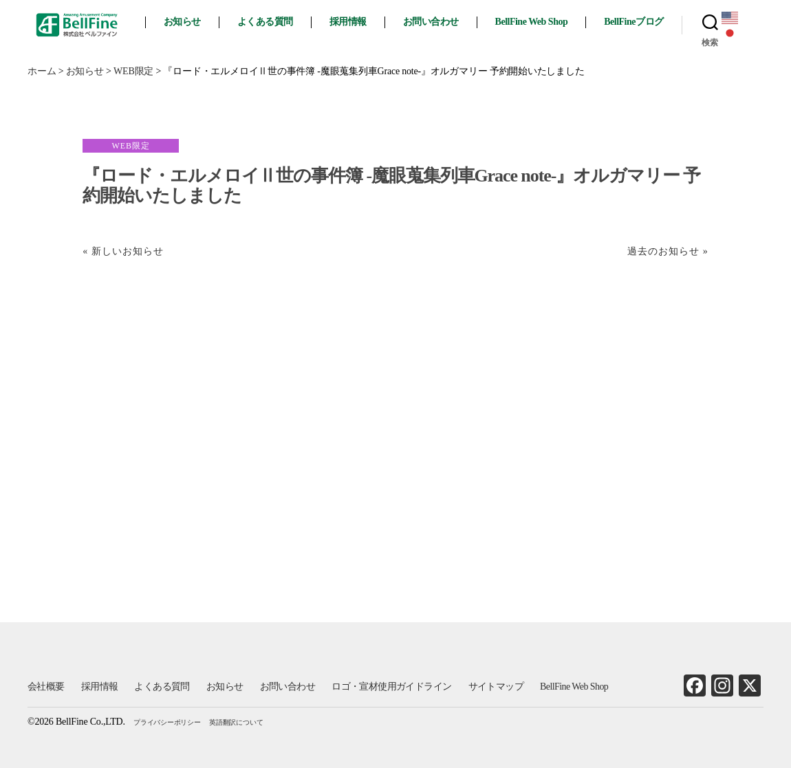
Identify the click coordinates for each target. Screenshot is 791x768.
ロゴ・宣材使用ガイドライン (391, 686)
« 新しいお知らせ (123, 251)
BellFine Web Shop (535, 22)
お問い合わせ (434, 22)
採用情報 (351, 22)
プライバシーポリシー (167, 722)
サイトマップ (496, 686)
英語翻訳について (236, 722)
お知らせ (185, 22)
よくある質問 (268, 22)
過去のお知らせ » (667, 251)
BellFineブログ (637, 22)
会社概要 (46, 686)
